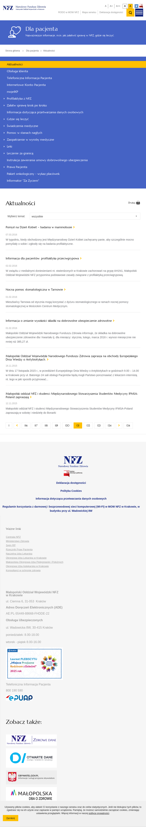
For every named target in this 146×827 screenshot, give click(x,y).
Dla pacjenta (32, 51)
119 (58, 425)
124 (111, 425)
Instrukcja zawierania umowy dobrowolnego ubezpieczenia (47, 160)
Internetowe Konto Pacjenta (26, 85)
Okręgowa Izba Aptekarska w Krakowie (27, 566)
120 (68, 425)
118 (48, 425)
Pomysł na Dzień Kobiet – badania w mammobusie (39, 227)
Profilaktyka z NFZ (19, 99)
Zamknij (12, 819)
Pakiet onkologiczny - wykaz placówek (33, 174)
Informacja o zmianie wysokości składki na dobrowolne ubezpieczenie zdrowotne (59, 320)
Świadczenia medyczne (22, 126)
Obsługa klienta (17, 71)
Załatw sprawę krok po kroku (27, 105)
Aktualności (49, 51)
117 (37, 425)
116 (27, 425)
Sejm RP (11, 545)
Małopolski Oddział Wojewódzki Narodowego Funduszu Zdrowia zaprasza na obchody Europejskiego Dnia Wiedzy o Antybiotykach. (72, 357)
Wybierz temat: (16, 216)
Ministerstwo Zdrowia (17, 541)
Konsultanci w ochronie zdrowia (23, 570)
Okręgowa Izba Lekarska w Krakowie (26, 557)
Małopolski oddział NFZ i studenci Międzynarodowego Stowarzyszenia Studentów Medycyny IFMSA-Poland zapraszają (72, 395)
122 (89, 425)
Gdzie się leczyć (18, 119)
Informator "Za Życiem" (23, 181)
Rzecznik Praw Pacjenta (19, 549)
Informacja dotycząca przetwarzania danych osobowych (45, 112)
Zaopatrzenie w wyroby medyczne (30, 140)
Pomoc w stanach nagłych (24, 133)
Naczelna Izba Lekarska (19, 553)
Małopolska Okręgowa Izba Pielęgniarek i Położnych (34, 562)
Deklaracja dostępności (111, 12)
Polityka (71, 490)
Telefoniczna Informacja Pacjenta (29, 78)
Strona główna (12, 51)
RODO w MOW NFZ (68, 12)
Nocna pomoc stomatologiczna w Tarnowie (34, 289)
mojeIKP (12, 92)
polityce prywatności (99, 813)
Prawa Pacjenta (17, 167)
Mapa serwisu (89, 12)
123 (100, 425)
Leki (9, 146)
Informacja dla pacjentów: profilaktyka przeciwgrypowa (42, 258)
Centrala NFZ (13, 536)
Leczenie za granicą (20, 153)
